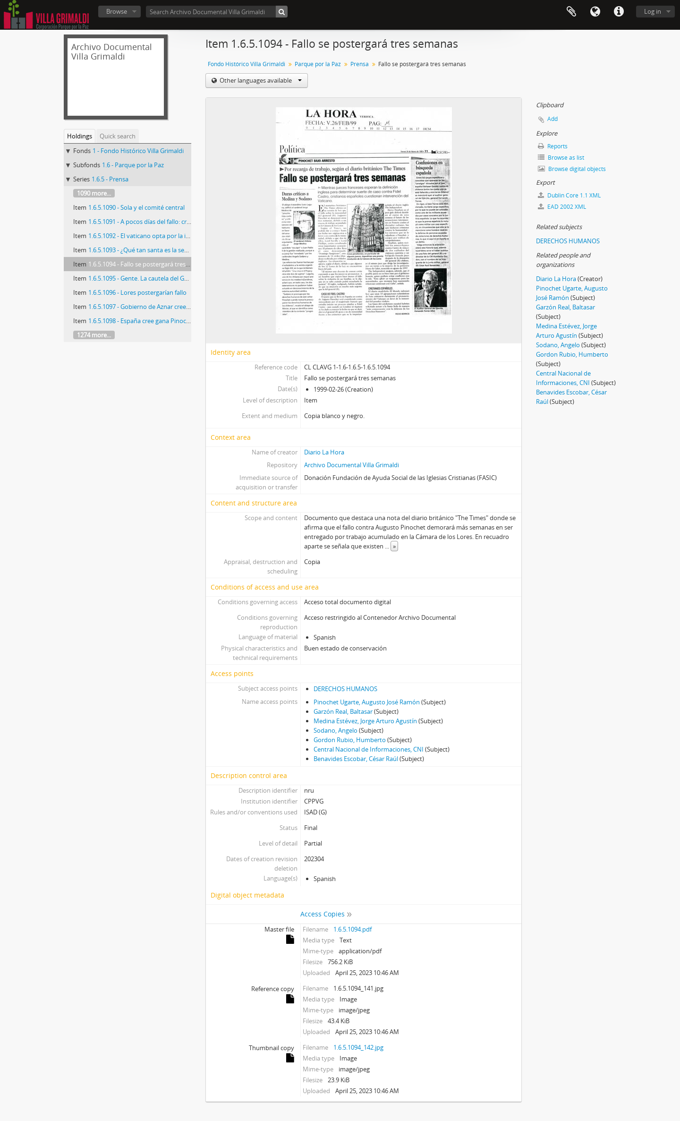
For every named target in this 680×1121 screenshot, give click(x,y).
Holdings (79, 136)
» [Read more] (394, 546)
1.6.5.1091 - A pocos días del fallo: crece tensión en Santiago (170, 221)
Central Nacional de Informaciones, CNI (369, 749)
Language (595, 12)
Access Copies (322, 913)
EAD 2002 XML (562, 207)
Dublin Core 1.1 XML (569, 195)
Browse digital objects (572, 169)
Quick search (118, 136)
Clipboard (571, 12)
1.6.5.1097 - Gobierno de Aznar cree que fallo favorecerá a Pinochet (181, 306)
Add (552, 119)
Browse (116, 11)
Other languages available (260, 80)
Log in (652, 11)
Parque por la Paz (318, 64)
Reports (553, 146)
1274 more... (94, 335)
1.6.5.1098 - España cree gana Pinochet (142, 321)
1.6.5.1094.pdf (352, 929)
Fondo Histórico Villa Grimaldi (246, 64)
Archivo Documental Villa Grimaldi (351, 465)
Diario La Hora (324, 452)
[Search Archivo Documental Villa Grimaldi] (217, 11)
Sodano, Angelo (335, 730)
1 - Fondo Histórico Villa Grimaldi (138, 150)
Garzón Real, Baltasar (343, 711)
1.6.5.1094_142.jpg (358, 1047)
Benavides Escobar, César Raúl (356, 758)
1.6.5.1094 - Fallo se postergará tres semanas (150, 264)
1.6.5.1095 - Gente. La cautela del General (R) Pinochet (162, 278)
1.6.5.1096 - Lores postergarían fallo (137, 292)
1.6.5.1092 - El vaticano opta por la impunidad (151, 235)
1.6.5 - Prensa (110, 179)
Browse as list (561, 158)
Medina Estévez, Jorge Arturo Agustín (365, 721)
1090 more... (94, 193)
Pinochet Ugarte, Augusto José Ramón (367, 702)
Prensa (359, 64)
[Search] (282, 11)
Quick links (618, 12)
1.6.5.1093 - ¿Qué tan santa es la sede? (141, 250)
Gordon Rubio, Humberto (350, 740)
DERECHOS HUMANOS (345, 689)
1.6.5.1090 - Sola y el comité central (136, 207)
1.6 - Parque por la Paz (133, 165)
